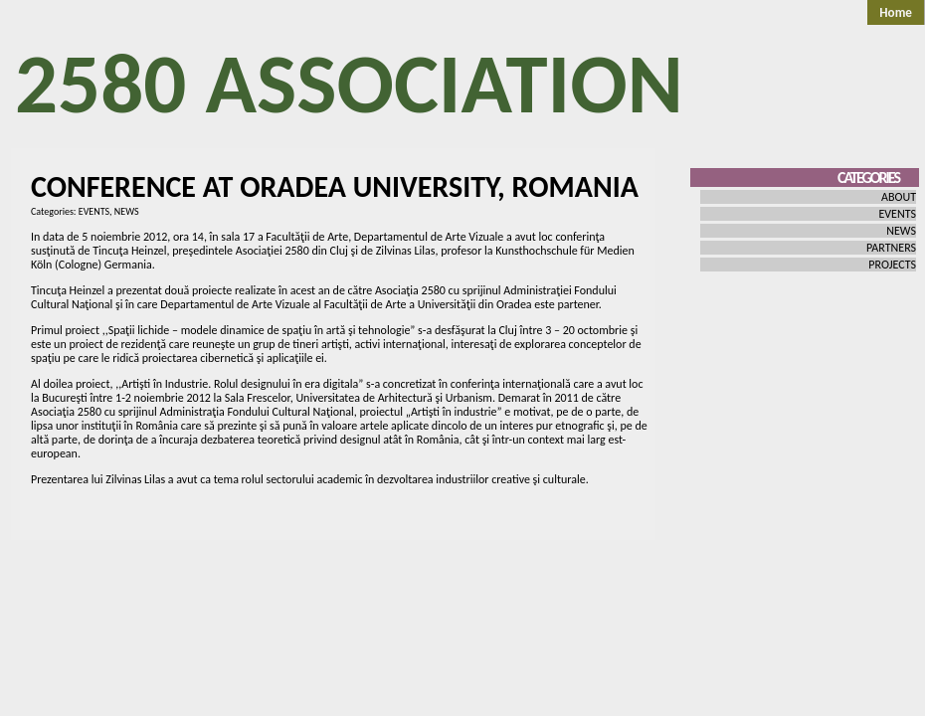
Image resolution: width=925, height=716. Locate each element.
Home (895, 12)
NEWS (126, 211)
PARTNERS (891, 248)
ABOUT (898, 197)
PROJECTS (892, 264)
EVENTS (94, 211)
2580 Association (349, 83)
